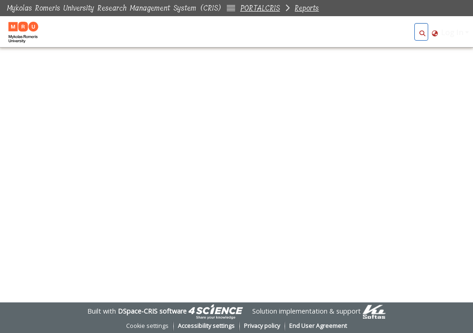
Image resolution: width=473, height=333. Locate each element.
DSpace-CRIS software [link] (152, 311)
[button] (422, 32)
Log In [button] (453, 32)
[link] (215, 311)
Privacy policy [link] (262, 326)
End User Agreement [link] (318, 326)
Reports (307, 8)
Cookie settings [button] (147, 326)
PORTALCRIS (260, 8)
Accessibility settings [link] (206, 326)
